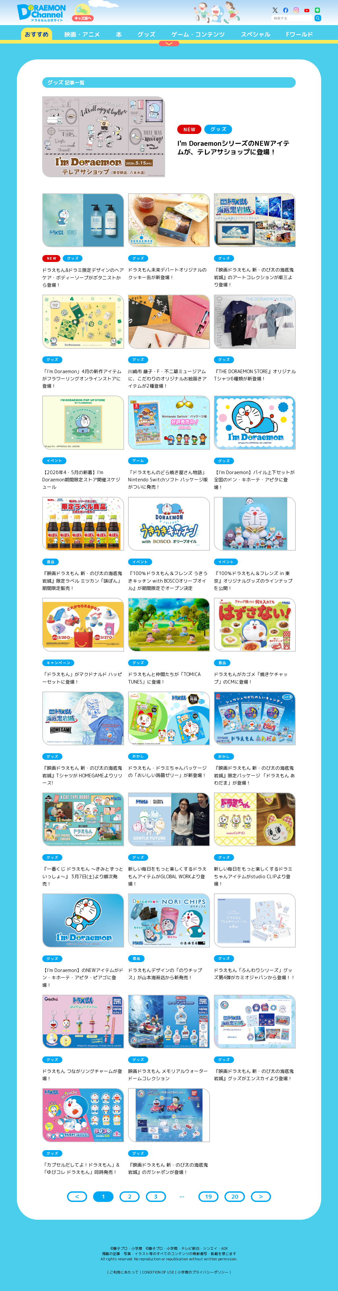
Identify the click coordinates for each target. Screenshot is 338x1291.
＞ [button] (260, 1196)
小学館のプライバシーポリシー (203, 1272)
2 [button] (129, 1196)
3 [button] (155, 1196)
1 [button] (103, 1196)
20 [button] (234, 1196)
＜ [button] (77, 1196)
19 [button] (208, 1196)
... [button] (182, 1195)
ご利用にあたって (124, 1272)
